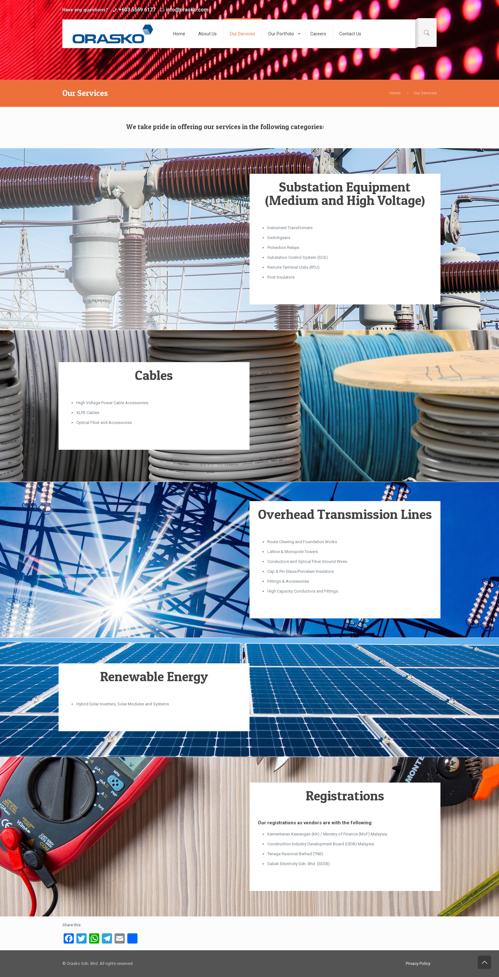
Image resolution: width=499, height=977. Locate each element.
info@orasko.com (187, 10)
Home (395, 93)
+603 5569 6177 (137, 10)
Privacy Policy (418, 963)
